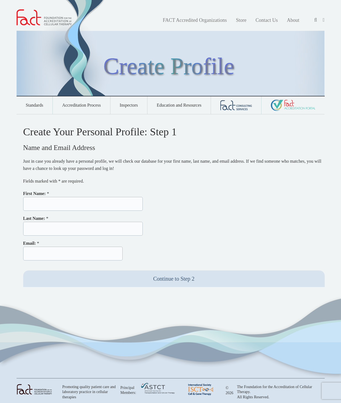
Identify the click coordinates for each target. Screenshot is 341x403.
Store (241, 20)
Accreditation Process (81, 105)
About (293, 20)
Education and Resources (179, 105)
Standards (34, 105)
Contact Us (266, 20)
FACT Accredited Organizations (195, 20)
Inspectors (129, 105)
